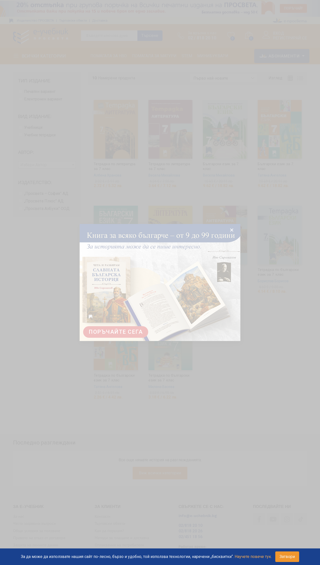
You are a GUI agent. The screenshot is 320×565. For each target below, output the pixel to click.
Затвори (287, 556)
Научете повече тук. (253, 556)
